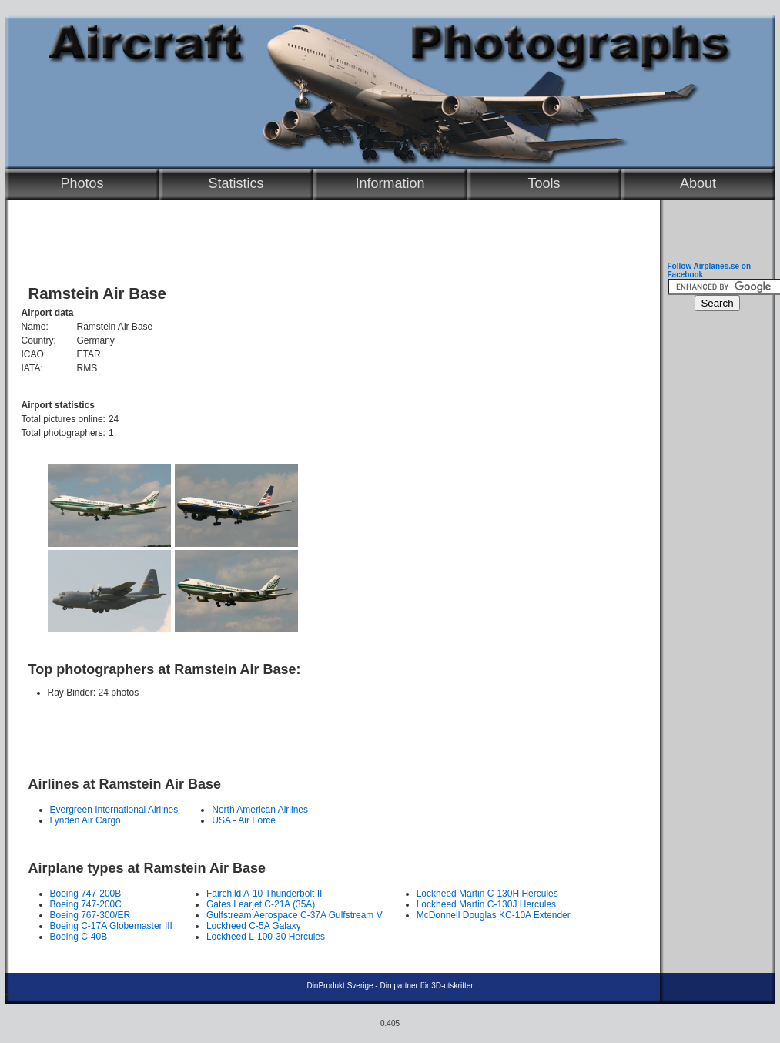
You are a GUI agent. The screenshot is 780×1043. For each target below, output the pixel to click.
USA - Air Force (244, 820)
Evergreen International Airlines (114, 809)
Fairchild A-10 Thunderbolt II (264, 893)
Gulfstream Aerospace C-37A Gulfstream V (294, 915)
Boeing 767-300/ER (90, 915)
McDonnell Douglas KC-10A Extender (494, 915)
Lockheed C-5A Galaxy (253, 926)
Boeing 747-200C (86, 904)
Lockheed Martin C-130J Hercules (486, 904)
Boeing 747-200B (86, 893)
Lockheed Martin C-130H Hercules (487, 893)
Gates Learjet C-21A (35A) (260, 904)
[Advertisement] (329, 730)
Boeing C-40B (79, 936)
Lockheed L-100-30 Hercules (265, 936)
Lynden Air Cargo (85, 820)
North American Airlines (260, 809)
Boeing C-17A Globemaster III (111, 926)
